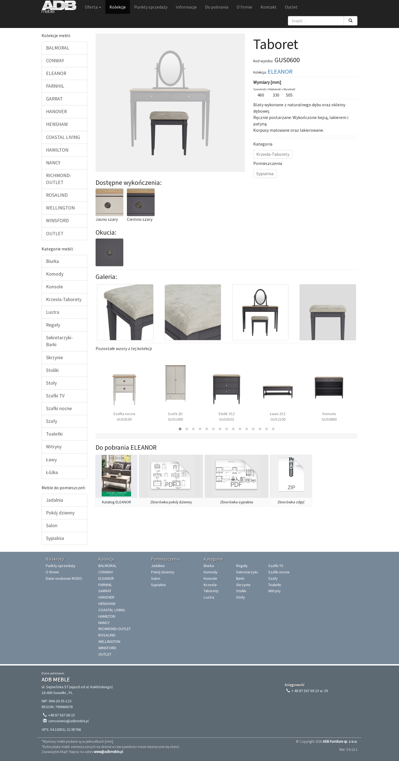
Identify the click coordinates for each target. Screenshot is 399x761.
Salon (51, 525)
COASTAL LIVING (63, 137)
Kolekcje (117, 7)
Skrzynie (54, 357)
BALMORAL (57, 48)
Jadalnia (54, 500)
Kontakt (268, 7)
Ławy (51, 460)
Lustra (52, 312)
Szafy (51, 421)
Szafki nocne (59, 408)
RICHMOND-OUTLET (58, 178)
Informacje (186, 7)
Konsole (54, 287)
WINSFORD (57, 221)
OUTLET (54, 234)
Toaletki (54, 434)
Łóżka (52, 472)
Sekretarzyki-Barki (59, 341)
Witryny (54, 447)
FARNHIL (55, 86)
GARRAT (54, 99)
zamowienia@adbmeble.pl (68, 721)
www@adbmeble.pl (108, 751)
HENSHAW (57, 124)
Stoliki (52, 370)
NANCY (53, 163)
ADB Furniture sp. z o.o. (340, 741)
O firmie (244, 7)
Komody (54, 274)
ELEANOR (56, 73)
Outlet (291, 7)
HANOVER (56, 111)
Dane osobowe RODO (64, 578)
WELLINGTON (60, 208)
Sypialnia (55, 538)
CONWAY (55, 61)
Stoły (51, 383)
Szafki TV (55, 396)
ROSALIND (57, 195)
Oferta (93, 7)
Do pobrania (216, 7)
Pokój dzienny (60, 513)
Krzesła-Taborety (63, 299)
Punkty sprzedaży (150, 7)
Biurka (52, 261)
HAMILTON (57, 150)
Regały (53, 325)
